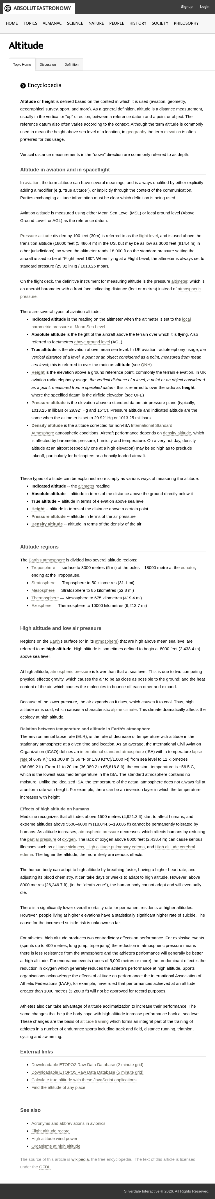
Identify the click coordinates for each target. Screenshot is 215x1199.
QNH (145, 364)
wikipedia (80, 1159)
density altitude (177, 432)
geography (137, 131)
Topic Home (22, 65)
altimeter (179, 281)
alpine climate (124, 709)
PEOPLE (116, 23)
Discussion (48, 65)
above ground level (92, 341)
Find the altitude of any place (58, 1087)
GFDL (45, 1166)
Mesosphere (43, 590)
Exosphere (41, 605)
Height (38, 372)
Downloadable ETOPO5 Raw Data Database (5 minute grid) (87, 1072)
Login (204, 7)
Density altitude (47, 425)
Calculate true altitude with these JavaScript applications (83, 1079)
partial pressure (41, 839)
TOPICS (30, 23)
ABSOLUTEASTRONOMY (42, 8)
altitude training (94, 1021)
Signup (187, 7)
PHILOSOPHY (186, 23)
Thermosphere (45, 597)
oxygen (69, 839)
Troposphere (43, 567)
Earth (55, 641)
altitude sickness (68, 846)
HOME (12, 23)
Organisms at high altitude (55, 1146)
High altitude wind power (54, 1138)
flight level (148, 235)
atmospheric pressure (71, 671)
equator (188, 567)
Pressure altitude (36, 235)
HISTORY (138, 23)
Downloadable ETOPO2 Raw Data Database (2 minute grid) (87, 1064)
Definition (72, 65)
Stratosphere (43, 582)
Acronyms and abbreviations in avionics (68, 1123)
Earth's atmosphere (47, 559)
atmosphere (106, 641)
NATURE (96, 23)
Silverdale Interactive (141, 1191)
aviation (32, 182)
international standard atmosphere (112, 751)
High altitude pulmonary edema (115, 846)
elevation (172, 131)
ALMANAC (52, 23)
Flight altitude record (50, 1130)
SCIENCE (75, 23)
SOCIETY (160, 23)
